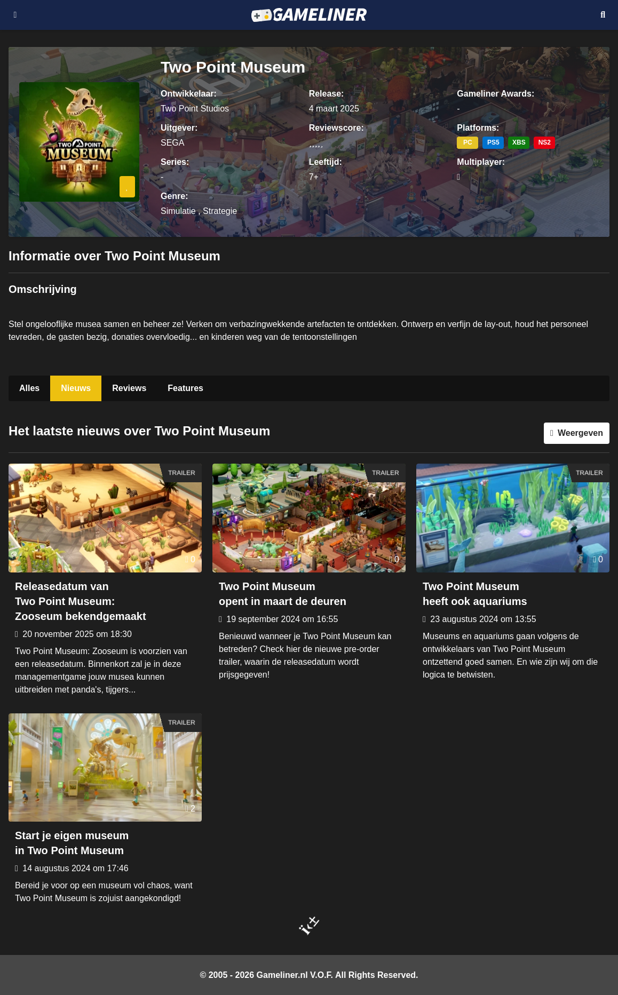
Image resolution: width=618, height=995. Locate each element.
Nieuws (76, 388)
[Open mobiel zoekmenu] (602, 15)
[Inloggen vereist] (127, 186)
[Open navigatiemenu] (15, 15)
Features (185, 388)
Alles (29, 388)
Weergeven (580, 432)
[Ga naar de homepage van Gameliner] (308, 15)
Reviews (129, 388)
